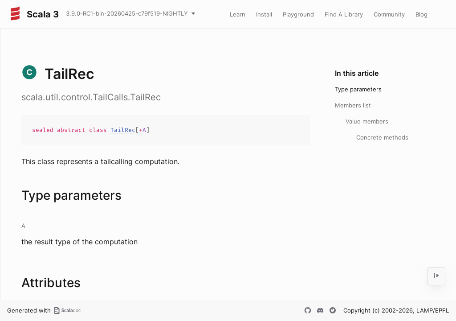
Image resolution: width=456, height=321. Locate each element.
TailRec (122, 130)
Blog (421, 14)
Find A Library (344, 14)
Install (264, 14)
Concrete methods (382, 137)
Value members (367, 121)
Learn (237, 14)
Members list (353, 105)
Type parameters (358, 89)
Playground (298, 14)
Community (389, 14)
